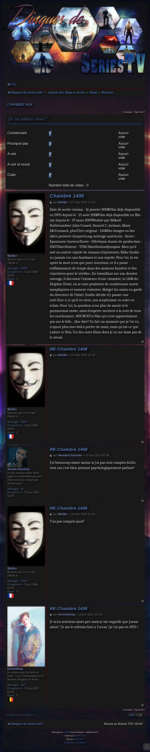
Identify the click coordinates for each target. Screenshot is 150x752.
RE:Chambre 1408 (69, 349)
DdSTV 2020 (78, 739)
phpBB (66, 732)
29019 (24, 268)
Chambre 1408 (19, 105)
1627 (23, 685)
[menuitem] (11, 84)
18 (22, 489)
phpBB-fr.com (79, 736)
